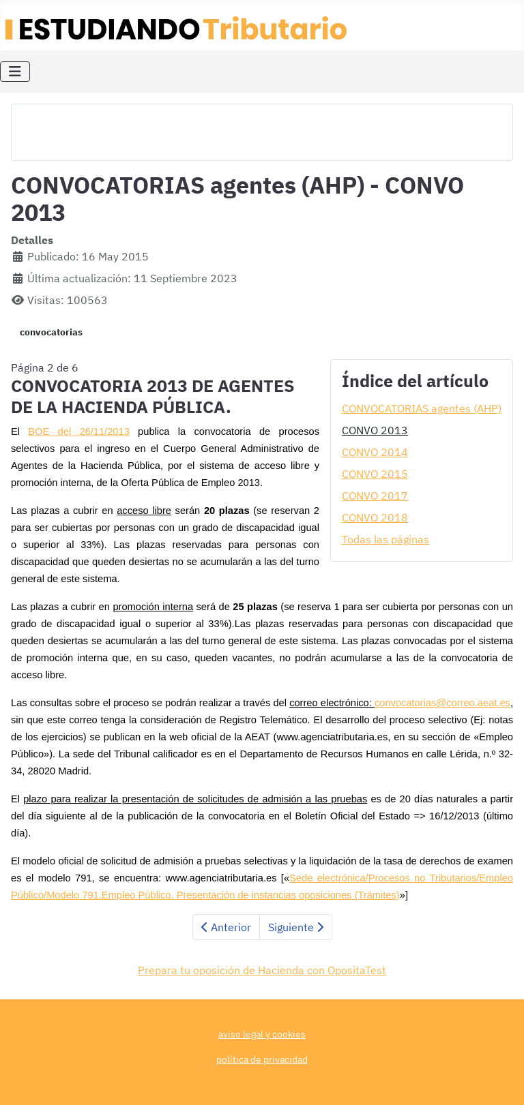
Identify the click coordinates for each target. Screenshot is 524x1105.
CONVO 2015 (375, 474)
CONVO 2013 (375, 430)
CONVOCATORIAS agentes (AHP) (421, 408)
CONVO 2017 (375, 495)
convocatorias (51, 332)
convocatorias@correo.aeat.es (442, 702)
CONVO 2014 (375, 452)
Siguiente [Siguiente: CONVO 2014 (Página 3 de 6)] (295, 927)
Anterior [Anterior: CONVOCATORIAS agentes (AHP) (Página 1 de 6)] (226, 927)
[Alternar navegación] (15, 71)
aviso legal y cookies (262, 1033)
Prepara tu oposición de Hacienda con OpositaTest (262, 970)
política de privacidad (262, 1059)
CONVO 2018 (375, 517)
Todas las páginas (385, 539)
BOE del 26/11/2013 (78, 431)
